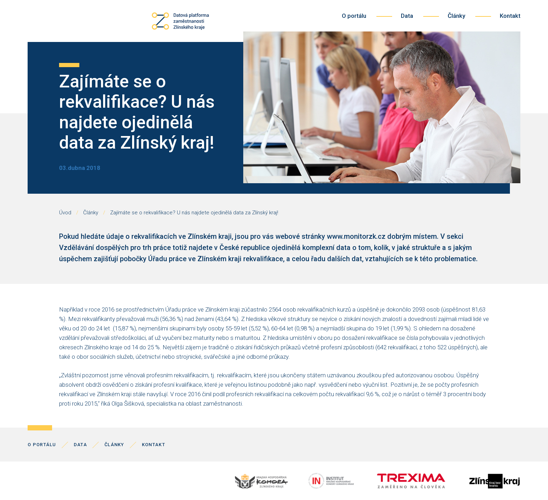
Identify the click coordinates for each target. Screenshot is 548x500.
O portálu (354, 15)
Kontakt (510, 15)
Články (456, 15)
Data (407, 15)
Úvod (65, 212)
